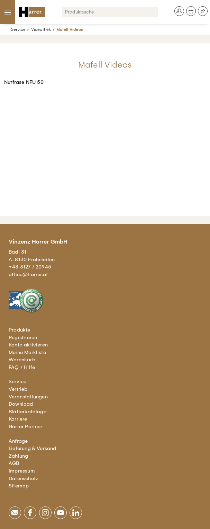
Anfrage (18, 441)
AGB (14, 463)
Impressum (22, 471)
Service (18, 29)
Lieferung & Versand (32, 448)
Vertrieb (18, 389)
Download (21, 404)
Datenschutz (23, 478)
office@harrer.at (28, 274)
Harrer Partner (26, 426)
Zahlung (18, 456)
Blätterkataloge (27, 411)
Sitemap (19, 486)
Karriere (18, 419)
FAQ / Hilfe (22, 367)
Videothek (41, 29)
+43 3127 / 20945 (30, 267)
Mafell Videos (69, 29)
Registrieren (23, 337)
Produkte (19, 330)
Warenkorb (22, 359)
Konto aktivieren (28, 345)
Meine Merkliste (27, 352)
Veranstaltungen (28, 397)
